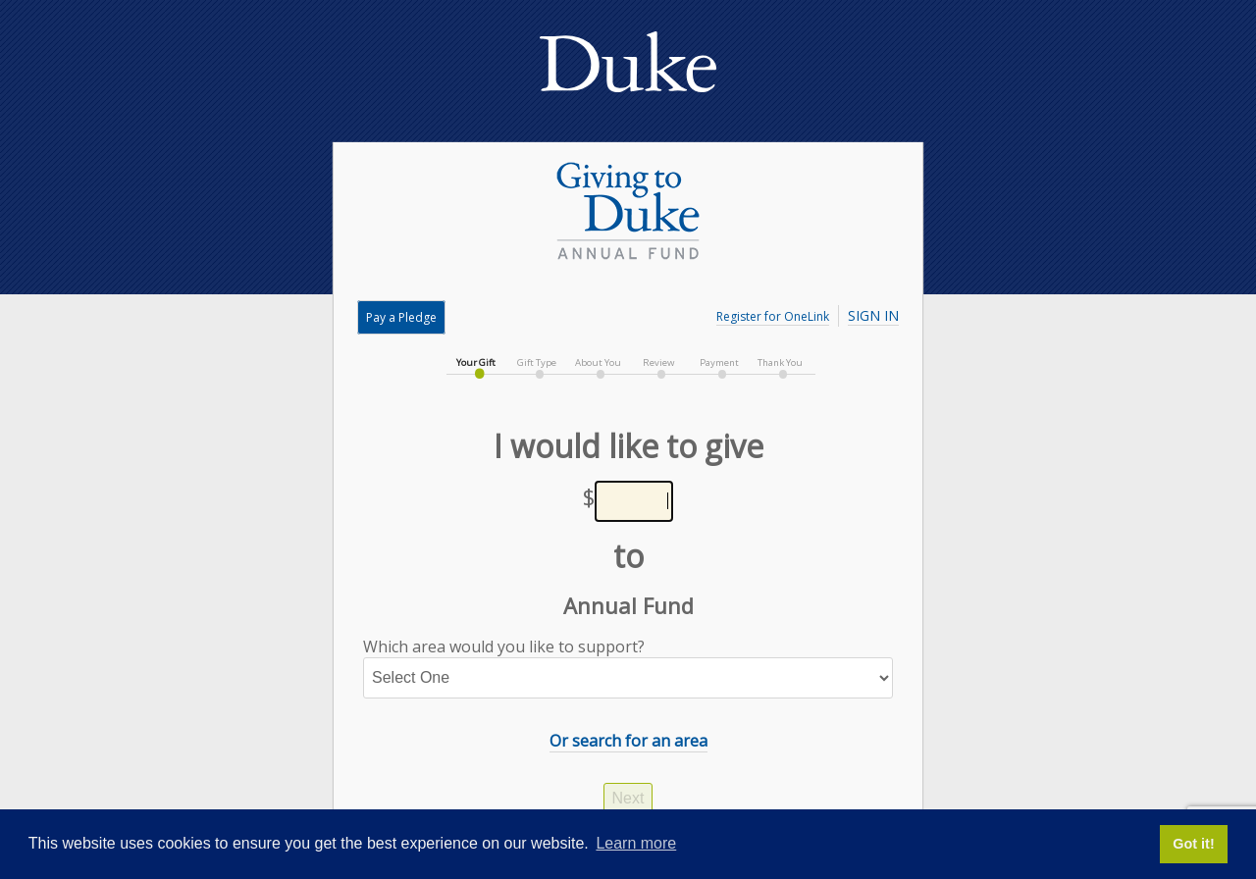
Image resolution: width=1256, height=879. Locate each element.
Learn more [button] (636, 843)
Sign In (873, 315)
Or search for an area (628, 740)
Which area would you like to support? (628, 667)
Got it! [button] (1193, 844)
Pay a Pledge (401, 317)
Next (628, 798)
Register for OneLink (772, 316)
